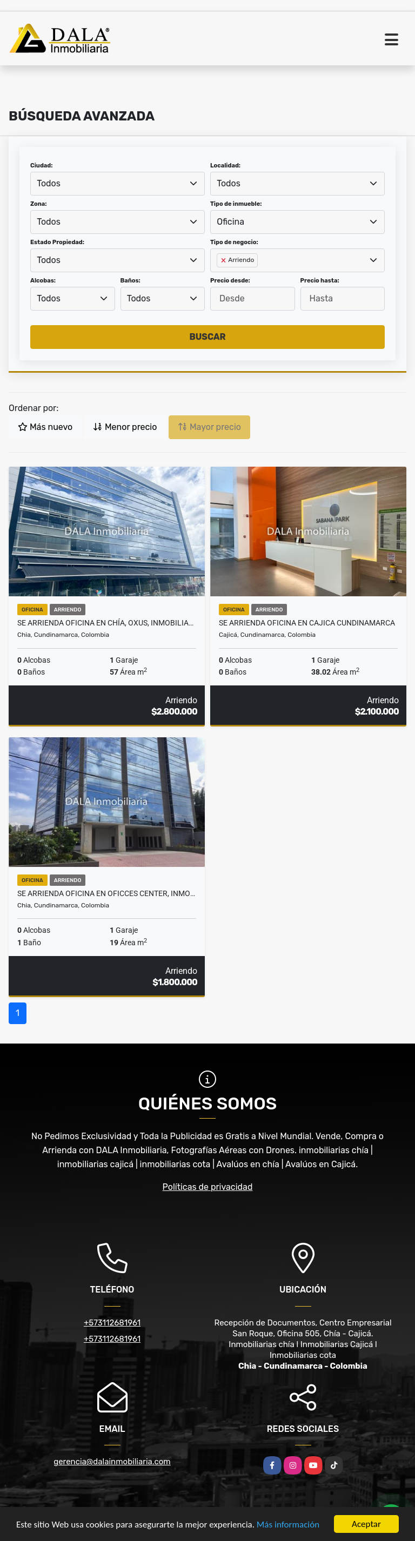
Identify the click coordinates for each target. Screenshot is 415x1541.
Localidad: (225, 165)
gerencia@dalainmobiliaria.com (111, 1461)
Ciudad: (41, 165)
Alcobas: (43, 280)
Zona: (38, 203)
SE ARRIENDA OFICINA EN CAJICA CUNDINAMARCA (307, 622)
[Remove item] (224, 260)
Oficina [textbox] (230, 222)
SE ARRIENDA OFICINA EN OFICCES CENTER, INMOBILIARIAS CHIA (106, 893)
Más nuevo (45, 427)
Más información (288, 1524)
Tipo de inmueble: (236, 203)
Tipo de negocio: (234, 242)
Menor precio (125, 427)
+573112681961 (112, 1323)
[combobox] (117, 184)
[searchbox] (220, 278)
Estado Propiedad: (57, 242)
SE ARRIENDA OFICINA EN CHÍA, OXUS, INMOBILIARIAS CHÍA (106, 622)
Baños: (130, 280)
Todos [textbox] (49, 183)
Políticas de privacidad (208, 1187)
